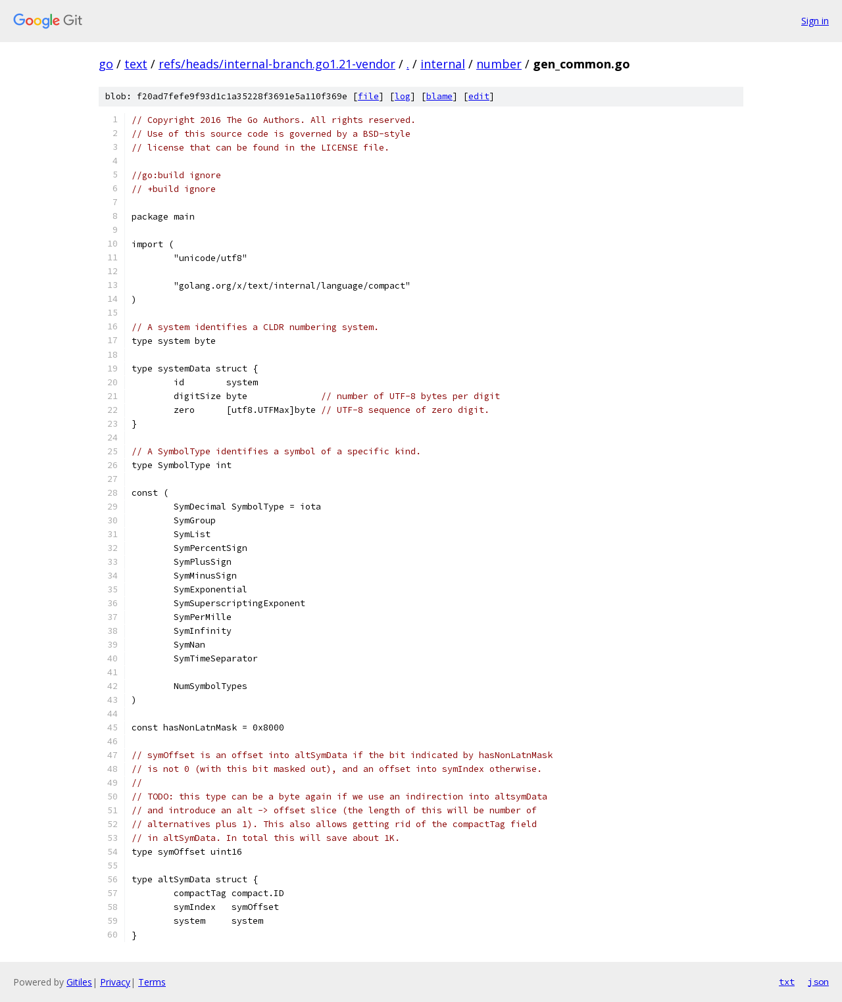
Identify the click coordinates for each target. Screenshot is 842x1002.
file (368, 96)
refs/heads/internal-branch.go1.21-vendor (277, 64)
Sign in (815, 20)
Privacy (115, 982)
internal (442, 64)
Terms (152, 982)
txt (787, 982)
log (402, 96)
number (499, 64)
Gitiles (79, 982)
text (135, 64)
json (818, 982)
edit (478, 96)
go (106, 64)
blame (439, 96)
